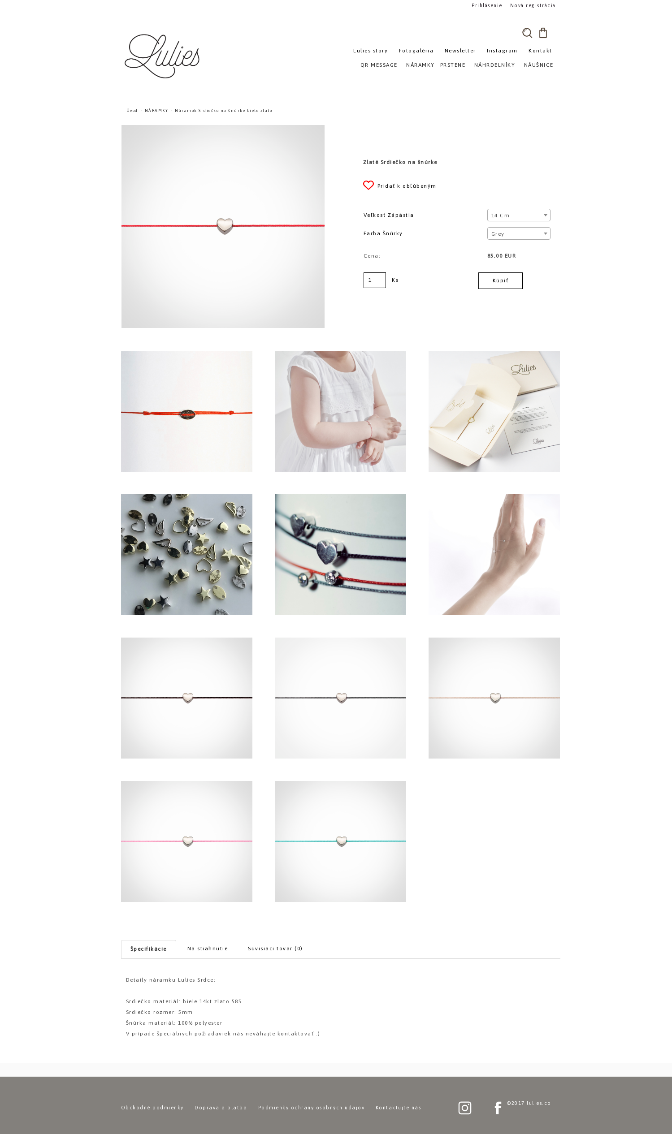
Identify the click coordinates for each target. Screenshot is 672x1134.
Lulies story (370, 50)
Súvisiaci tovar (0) (275, 948)
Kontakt (540, 50)
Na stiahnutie (207, 948)
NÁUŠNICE (539, 65)
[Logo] (163, 56)
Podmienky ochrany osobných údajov (311, 1107)
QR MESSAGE (379, 65)
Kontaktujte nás (398, 1107)
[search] (527, 32)
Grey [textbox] (498, 234)
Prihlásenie (487, 5)
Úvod (132, 110)
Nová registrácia (531, 5)
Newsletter (460, 50)
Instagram (502, 50)
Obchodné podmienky (152, 1107)
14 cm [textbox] (500, 215)
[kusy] (375, 280)
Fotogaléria (416, 50)
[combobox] (519, 215)
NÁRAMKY (157, 110)
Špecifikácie (148, 949)
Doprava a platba (221, 1107)
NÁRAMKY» (422, 65)
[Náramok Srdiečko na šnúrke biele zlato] (223, 129)
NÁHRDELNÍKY (495, 65)
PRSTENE (453, 65)
